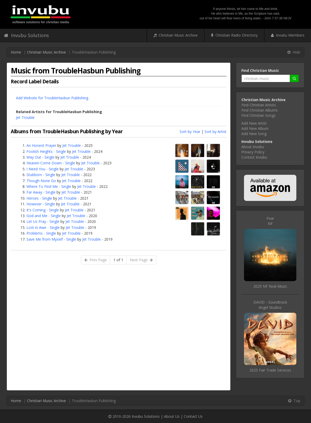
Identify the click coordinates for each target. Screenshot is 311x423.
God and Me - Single (43, 215)
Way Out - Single (40, 157)
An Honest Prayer (41, 145)
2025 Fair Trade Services (270, 370)
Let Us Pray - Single (42, 221)
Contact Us (193, 416)
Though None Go (41, 180)
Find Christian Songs (258, 115)
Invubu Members (287, 35)
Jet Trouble (25, 117)
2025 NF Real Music (270, 286)
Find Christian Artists (258, 104)
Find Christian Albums (259, 110)
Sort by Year (190, 131)
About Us (172, 416)
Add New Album (255, 128)
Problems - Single (41, 233)
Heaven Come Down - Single (50, 162)
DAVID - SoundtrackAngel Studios (270, 305)
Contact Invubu (254, 157)
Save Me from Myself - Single (51, 239)
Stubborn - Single (40, 174)
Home (16, 52)
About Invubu (252, 146)
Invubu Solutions (26, 35)
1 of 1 (118, 259)
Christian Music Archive (175, 35)
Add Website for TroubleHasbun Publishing (52, 97)
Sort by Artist (215, 131)
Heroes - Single (39, 198)
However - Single (40, 203)
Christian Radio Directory (234, 35)
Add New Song (253, 133)
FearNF (270, 221)
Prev (95, 259)
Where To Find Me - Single (48, 186)
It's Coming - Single (42, 209)
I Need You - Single (42, 168)
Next (141, 259)
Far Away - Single (40, 192)
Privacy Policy (252, 151)
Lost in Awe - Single (43, 227)
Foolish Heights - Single (46, 151)
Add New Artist (254, 123)
